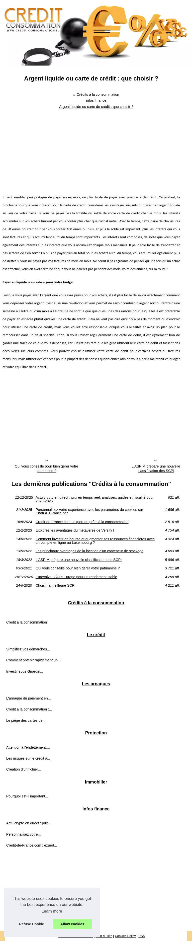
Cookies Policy (125, 936)
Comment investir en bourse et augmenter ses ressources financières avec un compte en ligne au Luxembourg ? (95, 541)
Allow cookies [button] (72, 924)
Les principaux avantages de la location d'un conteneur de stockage (89, 551)
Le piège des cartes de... (26, 720)
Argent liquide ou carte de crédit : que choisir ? (96, 107)
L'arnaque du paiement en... (28, 698)
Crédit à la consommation (26, 622)
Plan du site (104, 936)
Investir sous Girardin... (24, 671)
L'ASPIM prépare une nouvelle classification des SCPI (79, 559)
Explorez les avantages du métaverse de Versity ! (75, 530)
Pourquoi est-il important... (27, 796)
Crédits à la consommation (98, 94)
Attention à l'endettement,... (28, 747)
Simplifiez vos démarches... (28, 649)
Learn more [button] (52, 911)
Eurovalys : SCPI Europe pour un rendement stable (76, 577)
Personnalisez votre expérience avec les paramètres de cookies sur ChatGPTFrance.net (89, 511)
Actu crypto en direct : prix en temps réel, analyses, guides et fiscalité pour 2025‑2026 (95, 499)
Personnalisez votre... (23, 834)
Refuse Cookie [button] (31, 924)
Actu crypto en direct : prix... (28, 823)
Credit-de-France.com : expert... (31, 845)
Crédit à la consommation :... (29, 709)
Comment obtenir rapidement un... (33, 660)
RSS (141, 936)
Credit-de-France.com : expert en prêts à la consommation (82, 522)
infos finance (96, 100)
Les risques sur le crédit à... (28, 758)
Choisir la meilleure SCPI (56, 585)
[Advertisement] (91, 148)
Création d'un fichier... (23, 769)
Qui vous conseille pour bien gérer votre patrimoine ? (46, 468)
